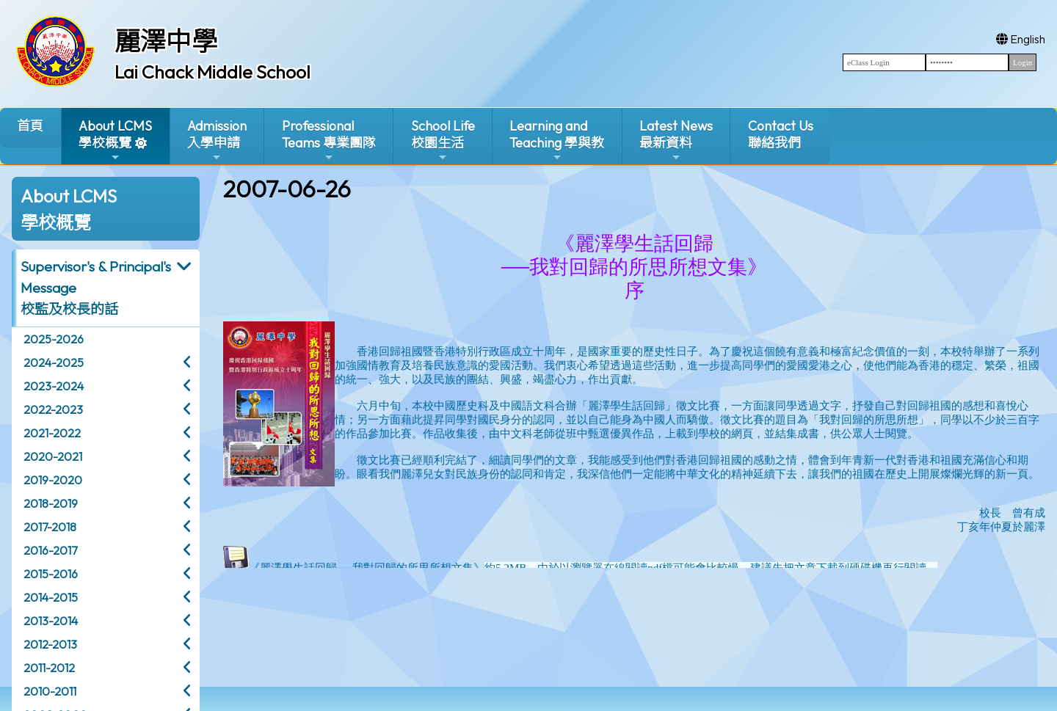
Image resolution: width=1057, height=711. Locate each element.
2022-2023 (53, 409)
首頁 (30, 125)
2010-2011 (49, 691)
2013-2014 (50, 620)
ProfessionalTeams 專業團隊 (329, 140)
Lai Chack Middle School (212, 72)
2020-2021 (52, 456)
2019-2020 (52, 480)
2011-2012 (49, 667)
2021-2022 (52, 433)
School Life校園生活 (443, 140)
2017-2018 (49, 526)
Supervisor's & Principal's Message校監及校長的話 (96, 288)
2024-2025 (53, 362)
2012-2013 (50, 644)
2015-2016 (50, 573)
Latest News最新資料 (676, 140)
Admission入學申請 (217, 140)
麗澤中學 (166, 41)
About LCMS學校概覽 (115, 140)
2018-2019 (50, 503)
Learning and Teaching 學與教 (556, 140)
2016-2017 (50, 550)
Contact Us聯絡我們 (780, 134)
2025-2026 (53, 339)
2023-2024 (53, 386)
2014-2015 (50, 597)
